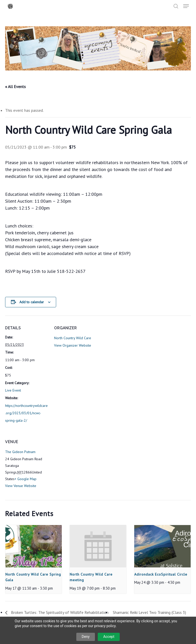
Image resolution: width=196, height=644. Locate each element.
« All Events (15, 86)
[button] (186, 6)
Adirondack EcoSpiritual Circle (160, 574)
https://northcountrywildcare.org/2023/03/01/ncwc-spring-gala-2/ (26, 413)
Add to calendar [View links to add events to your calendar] (31, 302)
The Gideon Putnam (20, 451)
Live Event (13, 390)
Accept (108, 637)
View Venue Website (20, 485)
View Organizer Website (72, 345)
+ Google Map (25, 479)
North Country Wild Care (72, 338)
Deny (86, 637)
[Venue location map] (81, 464)
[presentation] (33, 546)
